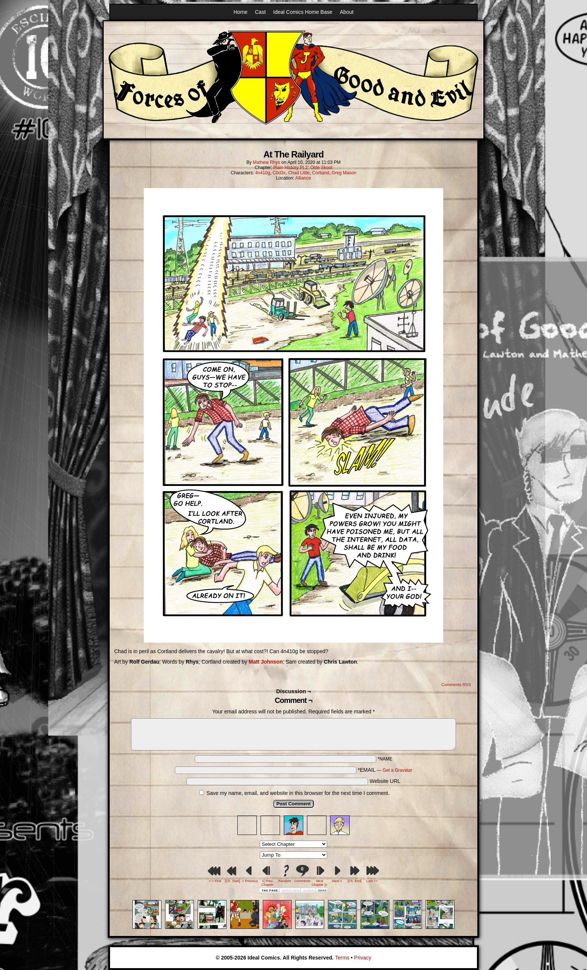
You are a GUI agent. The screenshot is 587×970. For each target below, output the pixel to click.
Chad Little (299, 172)
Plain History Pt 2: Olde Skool (302, 167)
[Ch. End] (354, 881)
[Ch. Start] (232, 881)
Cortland (320, 172)
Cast (260, 12)
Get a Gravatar (397, 770)
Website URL (384, 781)
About (347, 12)
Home (240, 12)
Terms (342, 958)
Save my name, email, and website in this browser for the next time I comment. (298, 793)
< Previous (250, 881)
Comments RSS (456, 684)
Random (285, 881)
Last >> (372, 881)
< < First (215, 881)
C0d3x (279, 172)
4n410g (262, 172)
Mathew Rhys (266, 162)
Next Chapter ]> (319, 883)
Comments (302, 874)
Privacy (362, 958)
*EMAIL (385, 770)
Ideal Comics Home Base (302, 12)
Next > (337, 881)
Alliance (303, 178)
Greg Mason (344, 172)
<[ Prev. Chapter (268, 883)
